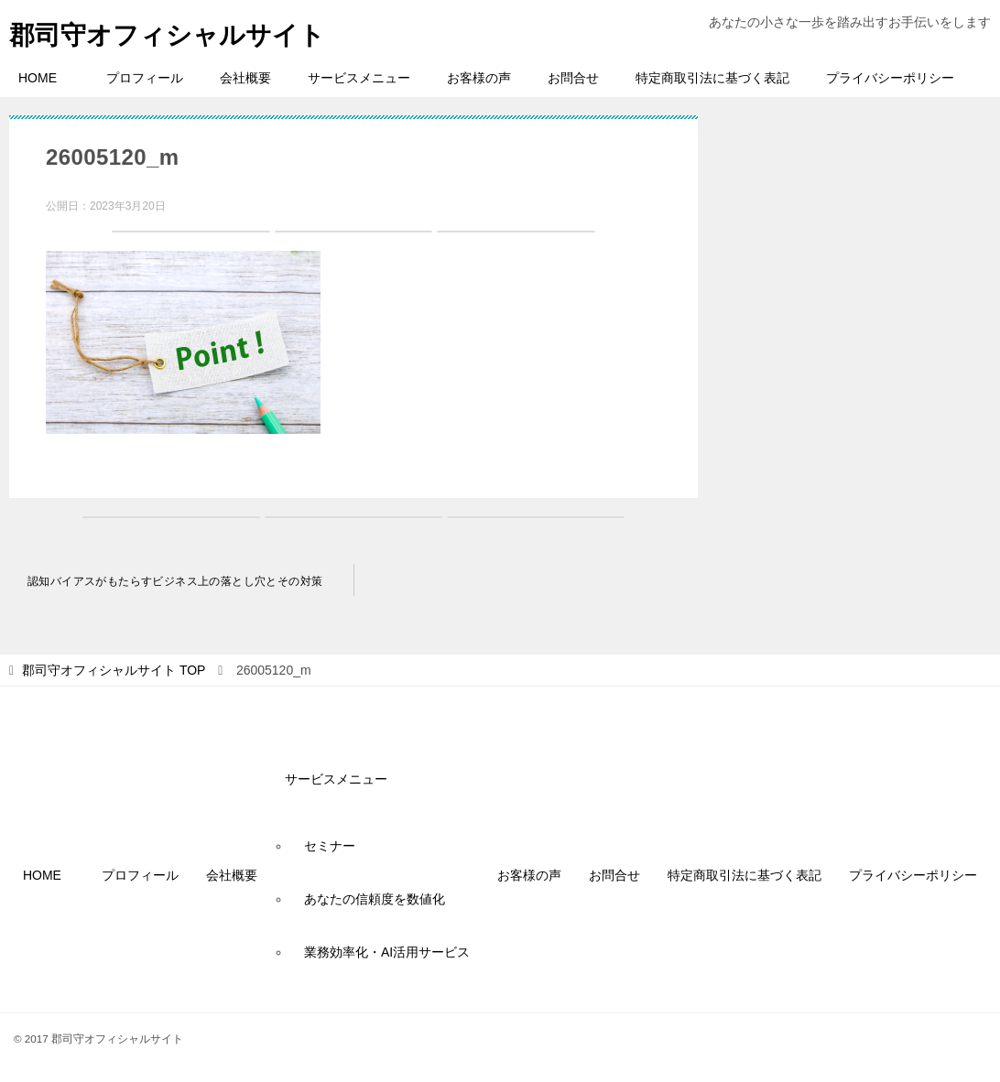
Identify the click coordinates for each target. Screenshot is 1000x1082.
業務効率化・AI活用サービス (387, 952)
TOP (113, 670)
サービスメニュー (359, 77)
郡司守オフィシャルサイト (178, 31)
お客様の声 (479, 77)
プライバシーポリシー (890, 77)
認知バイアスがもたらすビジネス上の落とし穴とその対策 (174, 581)
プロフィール (144, 77)
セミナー (329, 846)
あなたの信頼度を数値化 (374, 899)
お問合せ (573, 77)
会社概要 (245, 77)
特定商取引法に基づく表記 (712, 77)
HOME (44, 77)
